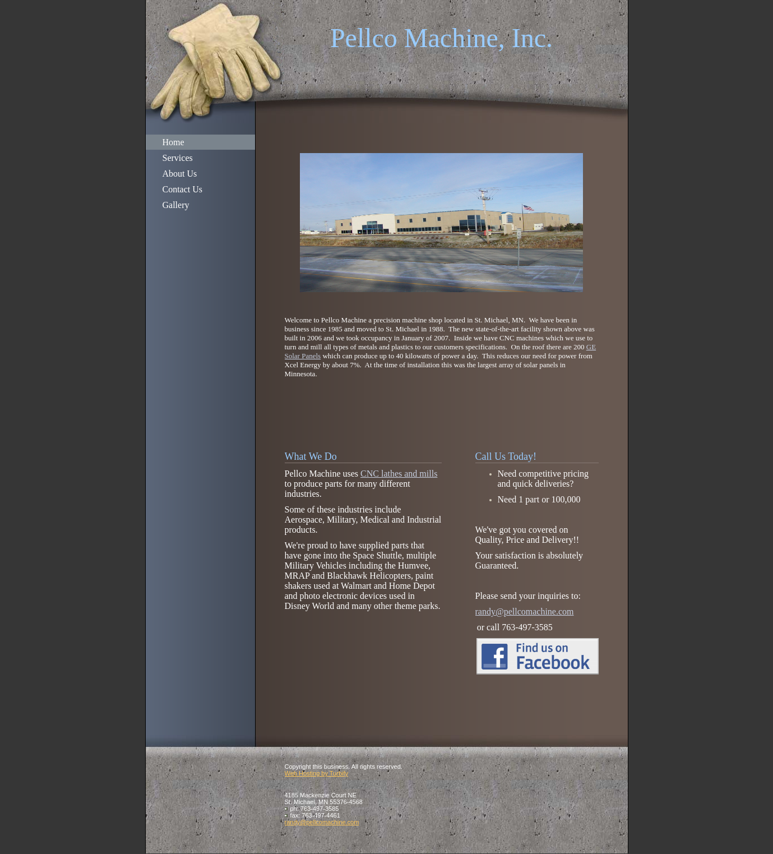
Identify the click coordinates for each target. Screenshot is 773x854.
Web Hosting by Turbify (317, 773)
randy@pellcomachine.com (524, 611)
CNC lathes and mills (398, 473)
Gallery (176, 205)
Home (173, 142)
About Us (180, 173)
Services (178, 158)
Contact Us (183, 189)
